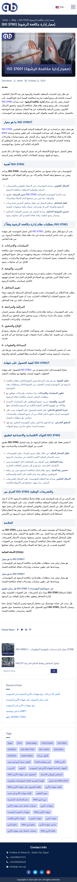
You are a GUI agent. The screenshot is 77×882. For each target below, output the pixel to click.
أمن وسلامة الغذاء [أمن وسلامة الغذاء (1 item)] (42, 762)
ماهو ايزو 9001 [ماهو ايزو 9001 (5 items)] (28, 824)
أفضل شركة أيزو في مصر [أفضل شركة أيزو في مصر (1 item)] (19, 762)
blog (14, 20)
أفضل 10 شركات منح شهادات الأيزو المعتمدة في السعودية (33, 694)
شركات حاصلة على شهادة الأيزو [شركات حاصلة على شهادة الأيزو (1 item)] (22, 806)
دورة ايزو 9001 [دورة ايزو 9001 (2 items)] (39, 799)
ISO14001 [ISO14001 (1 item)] (58, 749)
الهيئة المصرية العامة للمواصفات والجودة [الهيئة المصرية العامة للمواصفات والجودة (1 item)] (26, 780)
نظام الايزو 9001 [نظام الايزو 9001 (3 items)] (48, 831)
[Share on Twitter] (22, 630)
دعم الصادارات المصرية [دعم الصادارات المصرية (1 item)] (18, 799)
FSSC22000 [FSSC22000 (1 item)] (47, 743)
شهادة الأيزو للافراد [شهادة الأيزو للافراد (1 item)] (16, 818)
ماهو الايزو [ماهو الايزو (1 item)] (12, 824)
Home (5, 20)
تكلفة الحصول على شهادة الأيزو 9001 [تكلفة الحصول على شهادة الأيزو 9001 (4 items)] (24, 787)
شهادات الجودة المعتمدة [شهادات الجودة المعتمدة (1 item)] (18, 812)
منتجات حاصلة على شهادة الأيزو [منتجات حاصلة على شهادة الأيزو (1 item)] (22, 831)
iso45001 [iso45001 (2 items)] (12, 755)
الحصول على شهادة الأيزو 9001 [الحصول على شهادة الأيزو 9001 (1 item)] (22, 774)
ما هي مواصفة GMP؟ (16, 711)
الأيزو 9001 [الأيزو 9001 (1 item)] (60, 762)
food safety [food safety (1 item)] (31, 743)
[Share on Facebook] (17, 630)
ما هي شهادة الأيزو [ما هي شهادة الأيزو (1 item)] (47, 824)
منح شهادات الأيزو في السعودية (20, 705)
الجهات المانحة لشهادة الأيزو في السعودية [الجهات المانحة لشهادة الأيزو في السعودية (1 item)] (48, 768)
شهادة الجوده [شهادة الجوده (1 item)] (35, 818)
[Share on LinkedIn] (26, 630)
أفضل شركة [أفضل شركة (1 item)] (43, 755)
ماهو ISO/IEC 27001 (16, 717)
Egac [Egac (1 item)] (10, 743)
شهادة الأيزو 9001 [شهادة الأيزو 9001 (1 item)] (42, 812)
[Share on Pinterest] (30, 630)
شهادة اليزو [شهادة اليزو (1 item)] (51, 818)
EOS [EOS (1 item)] (19, 743)
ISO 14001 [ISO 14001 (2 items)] (44, 749)
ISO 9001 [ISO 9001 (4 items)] (62, 743)
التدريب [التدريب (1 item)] (11, 768)
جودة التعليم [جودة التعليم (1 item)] (41, 793)
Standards (7, 81)
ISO (4, 133)
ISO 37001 (7, 102)
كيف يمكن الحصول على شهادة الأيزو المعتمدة (27, 700)
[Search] (54, 671)
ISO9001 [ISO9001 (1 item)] (12, 749)
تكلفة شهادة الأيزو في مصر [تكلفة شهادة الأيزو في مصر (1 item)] (20, 793)
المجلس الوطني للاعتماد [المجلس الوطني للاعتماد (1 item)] (51, 774)
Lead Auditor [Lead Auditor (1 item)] (27, 755)
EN (60, 7)
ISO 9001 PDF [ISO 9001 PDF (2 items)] (27, 749)
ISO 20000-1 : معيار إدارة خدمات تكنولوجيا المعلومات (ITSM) (45, 649)
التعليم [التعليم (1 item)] (22, 768)
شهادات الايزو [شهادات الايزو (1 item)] (47, 806)
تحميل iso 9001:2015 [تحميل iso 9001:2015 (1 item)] (58, 780)
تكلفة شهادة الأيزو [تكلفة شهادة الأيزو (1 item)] (53, 787)
